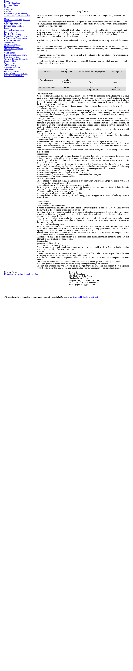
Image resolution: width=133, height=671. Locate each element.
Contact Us (121, 10)
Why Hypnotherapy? (11, 63)
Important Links (99, 10)
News (110, 10)
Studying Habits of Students (14, 154)
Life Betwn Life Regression (13, 103)
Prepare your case (11, 189)
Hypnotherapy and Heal (13, 68)
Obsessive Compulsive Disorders (16, 131)
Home (68, 10)
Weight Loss (8, 166)
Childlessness (9, 137)
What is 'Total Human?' (12, 200)
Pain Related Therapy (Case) (14, 195)
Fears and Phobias (11, 126)
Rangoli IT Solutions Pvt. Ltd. (96, 657)
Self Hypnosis (9, 172)
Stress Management (11, 120)
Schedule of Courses (11, 183)
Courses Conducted (11, 177)
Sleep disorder (9, 114)
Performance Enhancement (14, 143)
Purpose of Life (9, 85)
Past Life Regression (11, 91)
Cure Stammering (10, 149)
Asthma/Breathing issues (13, 80)
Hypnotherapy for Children (14, 97)
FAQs (6, 74)
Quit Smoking (9, 160)
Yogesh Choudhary (81, 10)
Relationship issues (11, 108)
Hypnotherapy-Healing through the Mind (19, 608)
